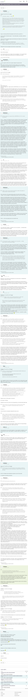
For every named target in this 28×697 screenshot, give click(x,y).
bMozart (4, 631)
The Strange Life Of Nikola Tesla (6, 636)
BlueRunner (5, 112)
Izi (3, 159)
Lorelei (2, 14)
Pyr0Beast (5, 69)
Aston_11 (2, 466)
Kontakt (2, 695)
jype (4, 275)
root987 (2, 676)
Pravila (2, 692)
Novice (5, 674)
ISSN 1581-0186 (17, 695)
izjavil (10, 14)
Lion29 (4, 652)
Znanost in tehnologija (9, 674)
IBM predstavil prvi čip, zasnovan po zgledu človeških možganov (11, 675)
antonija (4, 224)
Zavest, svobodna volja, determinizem (7, 682)
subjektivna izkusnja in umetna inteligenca (8, 685)
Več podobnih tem (2, 689)
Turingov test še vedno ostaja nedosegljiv (8, 672)
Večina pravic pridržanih (18, 692)
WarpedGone (5, 59)
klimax (2, 686)
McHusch (2, 673)
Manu (4, 366)
